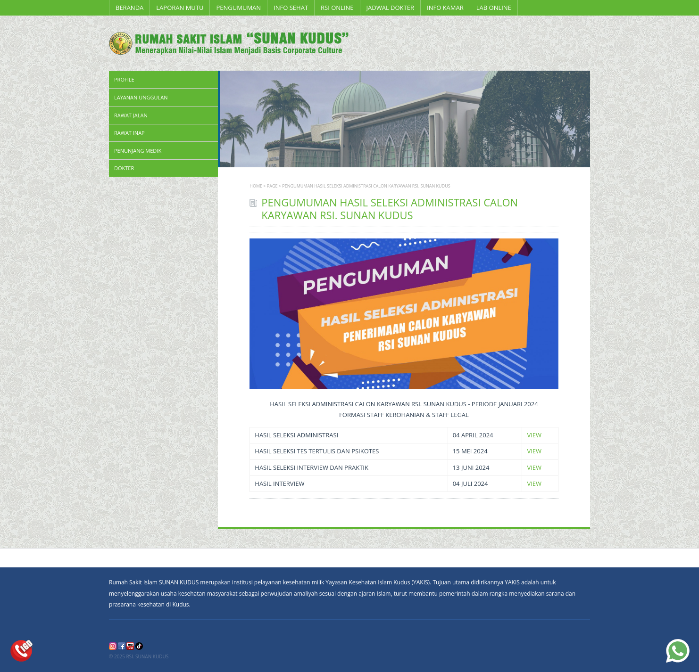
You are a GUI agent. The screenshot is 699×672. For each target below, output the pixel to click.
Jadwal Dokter (390, 7)
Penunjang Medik (137, 150)
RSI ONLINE (337, 7)
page (272, 186)
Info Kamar (445, 7)
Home (256, 186)
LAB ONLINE (493, 7)
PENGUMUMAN (238, 7)
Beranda (129, 7)
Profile (124, 79)
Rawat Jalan (131, 115)
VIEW (534, 435)
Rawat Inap (129, 132)
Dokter (124, 168)
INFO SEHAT (291, 7)
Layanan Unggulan (140, 97)
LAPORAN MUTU (179, 7)
